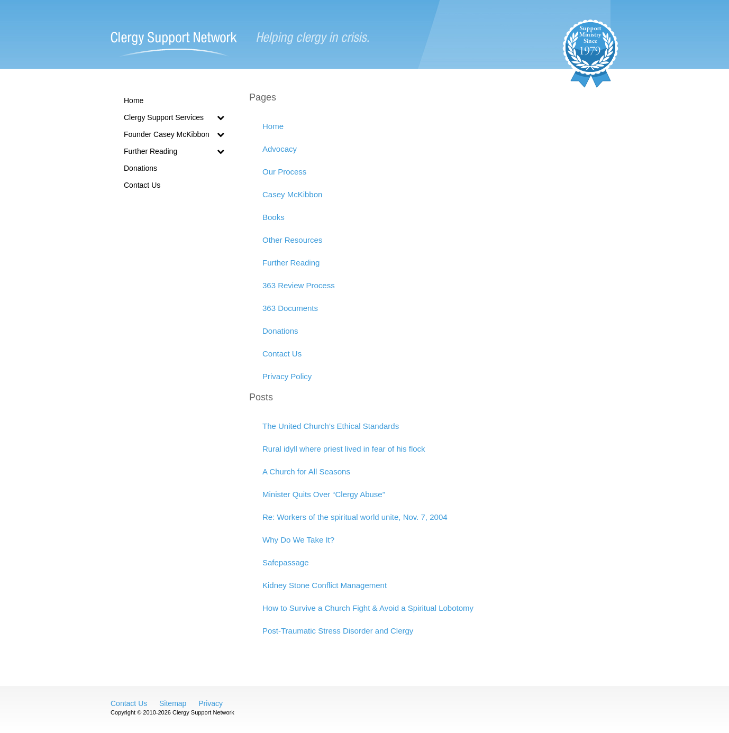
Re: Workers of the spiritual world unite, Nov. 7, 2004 (355, 516)
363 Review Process (298, 285)
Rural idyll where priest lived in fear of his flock (343, 448)
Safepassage (285, 562)
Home (133, 100)
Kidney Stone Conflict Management (324, 585)
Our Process (284, 171)
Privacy (210, 703)
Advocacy (279, 148)
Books (273, 217)
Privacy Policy (287, 376)
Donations (140, 168)
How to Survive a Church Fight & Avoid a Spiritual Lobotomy (367, 607)
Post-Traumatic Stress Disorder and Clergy (337, 630)
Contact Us (142, 185)
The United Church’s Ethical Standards (330, 426)
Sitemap (172, 703)
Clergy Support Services (174, 117)
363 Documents (290, 308)
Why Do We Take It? (298, 539)
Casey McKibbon (292, 194)
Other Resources (292, 239)
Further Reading (174, 151)
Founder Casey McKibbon (174, 134)
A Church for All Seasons (306, 471)
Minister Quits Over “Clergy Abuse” (323, 494)
